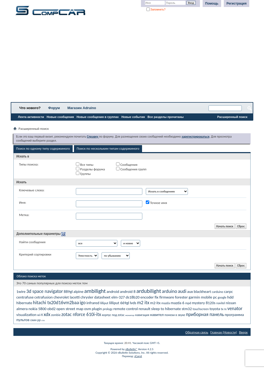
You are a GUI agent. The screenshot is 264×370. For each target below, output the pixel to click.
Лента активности (31, 116)
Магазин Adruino (82, 108)
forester (181, 297)
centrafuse (25, 297)
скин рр (35, 320)
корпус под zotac (113, 315)
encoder (147, 297)
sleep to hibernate (166, 308)
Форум (54, 108)
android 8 (128, 291)
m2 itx (143, 303)
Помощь (211, 3)
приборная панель (205, 314)
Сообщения (126, 164)
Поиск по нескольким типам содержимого (108, 148)
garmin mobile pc (203, 297)
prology (108, 309)
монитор (129, 315)
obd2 (51, 308)
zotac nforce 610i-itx (81, 314)
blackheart (202, 291)
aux (190, 291)
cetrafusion (43, 297)
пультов (22, 319)
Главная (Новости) (223, 332)
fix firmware (164, 297)
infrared (92, 302)
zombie (56, 315)
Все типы (84, 164)
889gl (68, 291)
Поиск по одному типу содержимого (43, 148)
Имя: (22, 202)
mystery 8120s (203, 302)
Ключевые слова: (31, 190)
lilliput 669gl (119, 302)
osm (87, 308)
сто (43, 320)
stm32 (187, 308)
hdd (230, 297)
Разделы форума (90, 169)
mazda (165, 303)
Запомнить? (156, 9)
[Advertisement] (132, 60)
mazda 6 (177, 302)
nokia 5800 (37, 308)
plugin (97, 308)
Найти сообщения (32, 242)
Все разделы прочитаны (165, 116)
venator (234, 308)
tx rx (223, 309)
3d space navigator (44, 291)
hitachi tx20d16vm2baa (56, 303)
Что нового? (30, 108)
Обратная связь (196, 332)
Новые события (133, 116)
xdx (47, 314)
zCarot (138, 356)
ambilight (95, 291)
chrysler (86, 297)
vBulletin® (131, 349)
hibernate (24, 302)
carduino (217, 292)
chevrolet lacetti (67, 297)
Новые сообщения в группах (98, 116)
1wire (20, 291)
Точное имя (156, 202)
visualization (26, 314)
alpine (78, 291)
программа (234, 314)
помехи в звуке (175, 315)
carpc (228, 291)
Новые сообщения (60, 116)
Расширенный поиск (232, 116)
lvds (133, 302)
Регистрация (236, 3)
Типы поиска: (28, 164)
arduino (169, 291)
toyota (215, 308)
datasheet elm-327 (109, 297)
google (222, 297)
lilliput (104, 303)
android (112, 291)
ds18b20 (133, 297)
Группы (83, 173)
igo (82, 303)
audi (182, 291)
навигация (142, 315)
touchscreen (201, 309)
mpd (188, 303)
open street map (69, 308)
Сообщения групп (131, 169)
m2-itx (155, 302)
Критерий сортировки (35, 254)
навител (157, 314)
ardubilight (148, 291)
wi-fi (40, 315)
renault (144, 308)
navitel (220, 303)
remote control (125, 308)
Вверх (243, 332)
